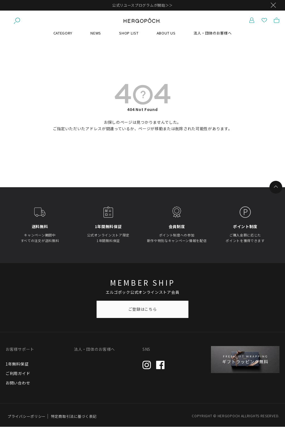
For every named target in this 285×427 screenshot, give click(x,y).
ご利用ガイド (18, 373)
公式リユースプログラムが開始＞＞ (142, 5)
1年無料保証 (17, 364)
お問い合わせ (18, 383)
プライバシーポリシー (27, 416)
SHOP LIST (128, 33)
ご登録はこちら (142, 309)
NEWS (95, 33)
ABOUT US (166, 33)
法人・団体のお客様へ (212, 33)
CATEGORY (63, 33)
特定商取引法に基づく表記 (74, 416)
